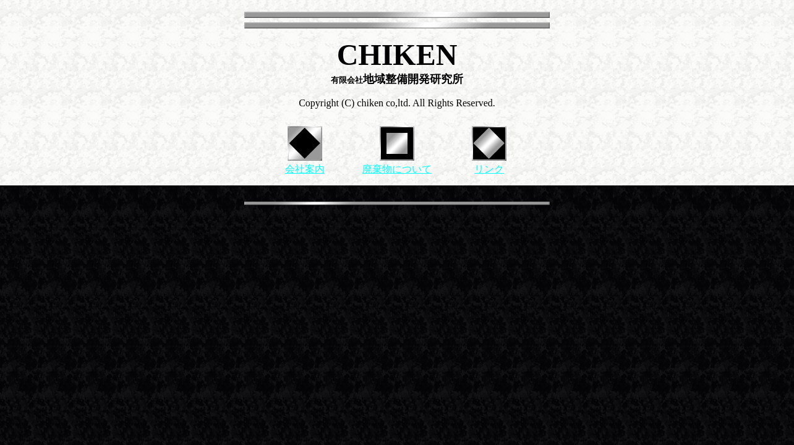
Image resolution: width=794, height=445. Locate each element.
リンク (489, 169)
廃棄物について (397, 169)
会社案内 (305, 169)
